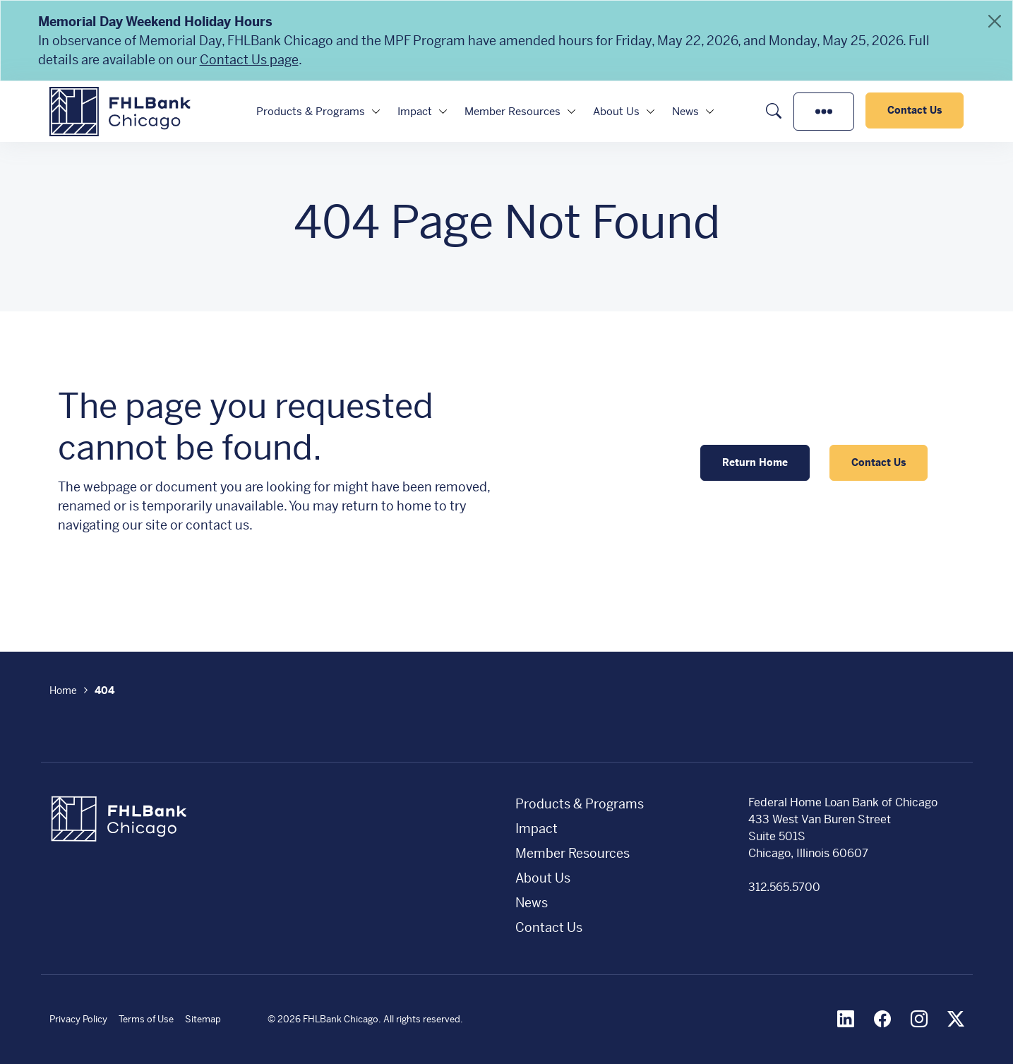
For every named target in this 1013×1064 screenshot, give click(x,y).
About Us (616, 111)
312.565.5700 (784, 887)
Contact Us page (249, 60)
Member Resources (512, 111)
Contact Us (914, 110)
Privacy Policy (78, 1019)
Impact (414, 111)
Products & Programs (310, 111)
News (685, 111)
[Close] (994, 21)
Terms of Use (146, 1019)
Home (63, 690)
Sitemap (203, 1019)
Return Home (755, 462)
